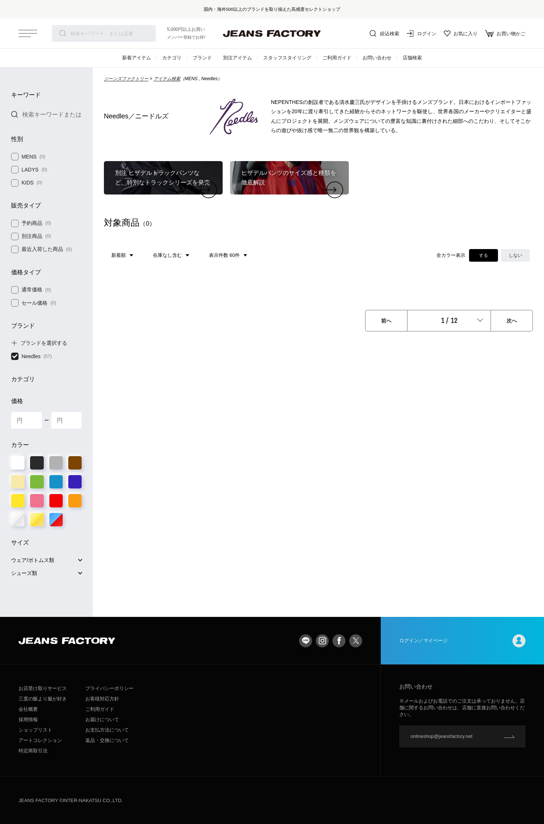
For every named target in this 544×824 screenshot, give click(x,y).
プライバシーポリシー (109, 688)
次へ (512, 321)
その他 (56, 519)
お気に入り (461, 33)
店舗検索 (412, 58)
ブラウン (75, 463)
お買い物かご (505, 33)
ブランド (202, 58)
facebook (338, 640)
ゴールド (36, 519)
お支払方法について (107, 730)
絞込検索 (384, 33)
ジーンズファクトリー (126, 78)
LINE (305, 640)
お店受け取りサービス (43, 688)
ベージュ (17, 481)
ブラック (36, 463)
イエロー (17, 500)
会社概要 (28, 709)
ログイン (421, 33)
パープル (75, 481)
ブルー (56, 481)
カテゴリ (171, 58)
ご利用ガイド (336, 58)
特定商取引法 (33, 750)
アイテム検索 (167, 78)
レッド (56, 500)
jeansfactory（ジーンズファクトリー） (272, 33)
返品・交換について (107, 740)
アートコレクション (40, 740)
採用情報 (28, 719)
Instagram (322, 640)
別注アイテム (237, 58)
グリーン (36, 481)
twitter (355, 640)
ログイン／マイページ (462, 640)
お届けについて (102, 719)
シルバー (17, 519)
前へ (386, 321)
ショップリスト (35, 730)
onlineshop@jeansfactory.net (441, 736)
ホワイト (17, 463)
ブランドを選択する (43, 343)
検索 (62, 33)
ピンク (36, 500)
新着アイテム (136, 58)
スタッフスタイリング (287, 58)
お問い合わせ (377, 58)
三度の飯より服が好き (43, 699)
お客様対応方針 (102, 699)
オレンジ (75, 500)
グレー (56, 463)
